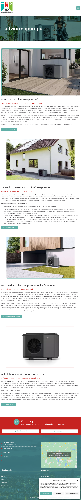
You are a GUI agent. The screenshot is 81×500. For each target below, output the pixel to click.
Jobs (2, 479)
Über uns (3, 476)
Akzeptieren (46, 493)
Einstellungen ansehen (72, 493)
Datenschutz (60, 497)
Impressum (66, 497)
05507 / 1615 (31, 421)
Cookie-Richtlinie (53, 497)
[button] (78, 480)
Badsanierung (45, 476)
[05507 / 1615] (17, 422)
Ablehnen (58, 493)
